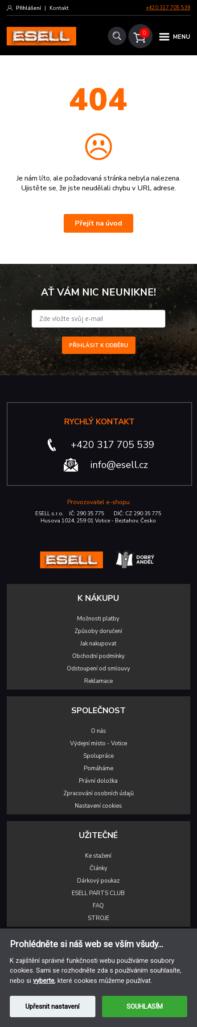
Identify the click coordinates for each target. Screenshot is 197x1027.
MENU (181, 37)
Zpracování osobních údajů (98, 793)
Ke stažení (98, 856)
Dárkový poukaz (98, 881)
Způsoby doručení (98, 631)
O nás (98, 731)
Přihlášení (28, 8)
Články (98, 868)
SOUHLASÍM (145, 1006)
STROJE (98, 918)
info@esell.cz (119, 465)
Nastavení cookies (98, 806)
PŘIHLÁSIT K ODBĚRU (98, 345)
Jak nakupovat (98, 644)
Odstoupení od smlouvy (98, 669)
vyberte (43, 981)
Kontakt (59, 8)
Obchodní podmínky (98, 656)
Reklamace (98, 681)
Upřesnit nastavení (52, 1006)
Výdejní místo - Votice (98, 743)
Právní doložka (98, 781)
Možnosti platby (98, 619)
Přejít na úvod (98, 223)
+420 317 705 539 (168, 7)
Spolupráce (98, 756)
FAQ (98, 906)
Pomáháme (98, 768)
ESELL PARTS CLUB (98, 893)
